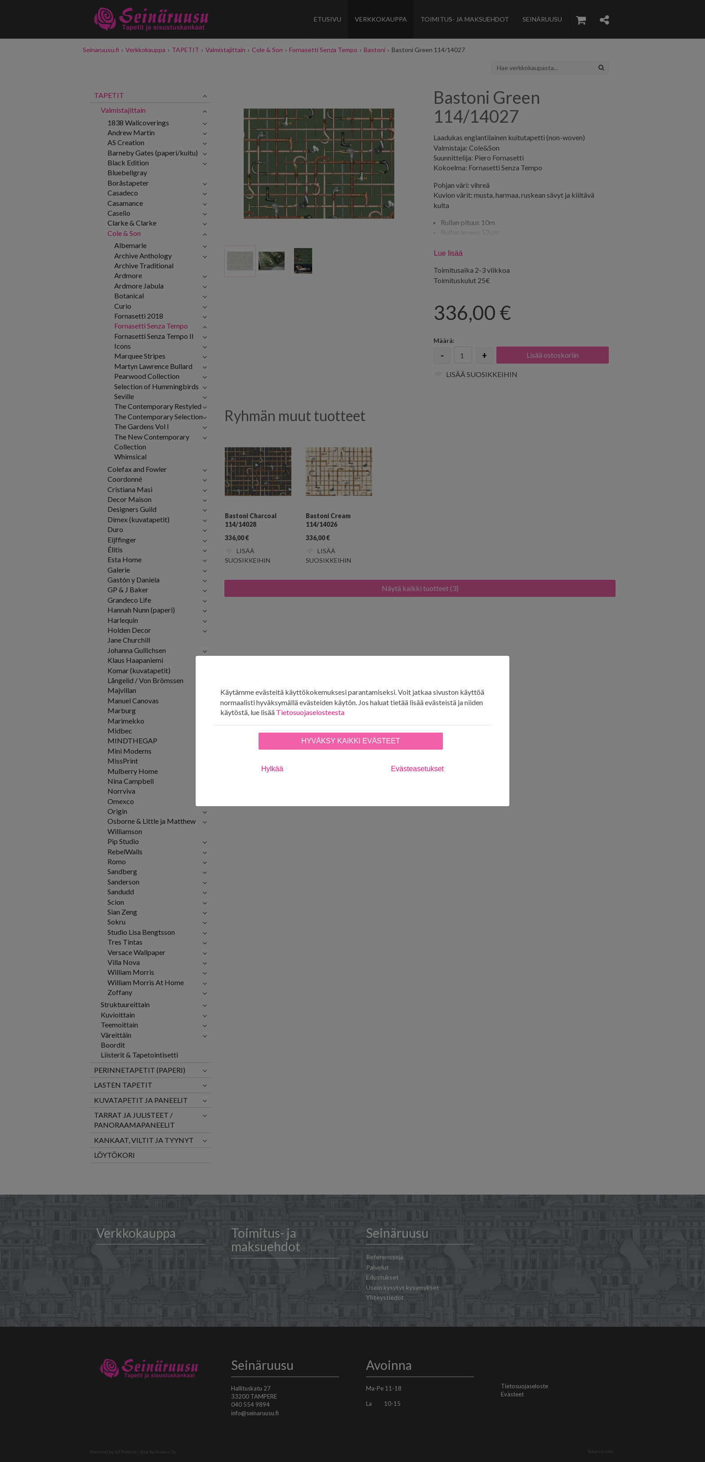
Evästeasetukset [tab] (417, 769)
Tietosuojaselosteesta (310, 712)
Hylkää (272, 769)
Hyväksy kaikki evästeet (350, 741)
